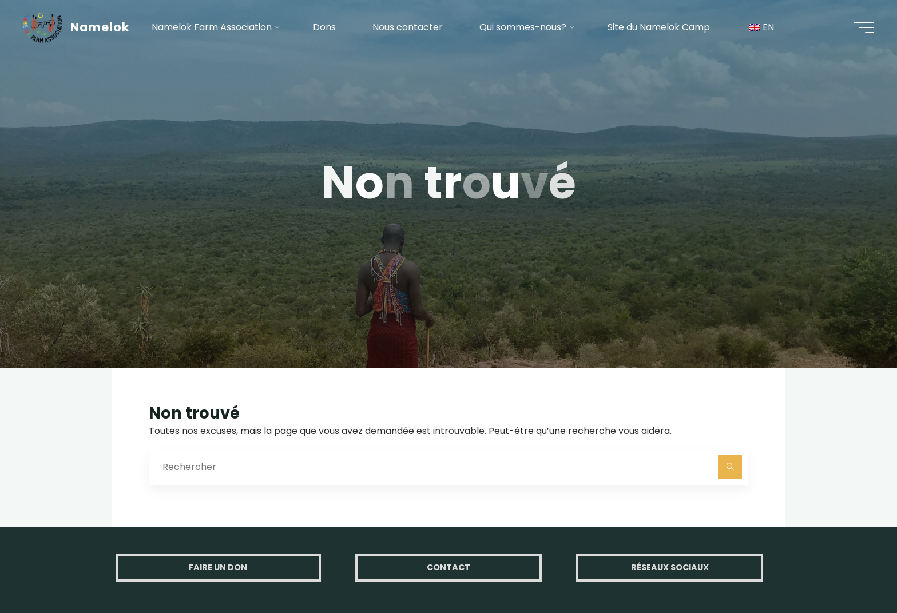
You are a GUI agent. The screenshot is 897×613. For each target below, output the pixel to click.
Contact (448, 567)
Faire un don (218, 567)
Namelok (100, 27)
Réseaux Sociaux (670, 567)
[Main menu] (864, 27)
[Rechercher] (730, 467)
